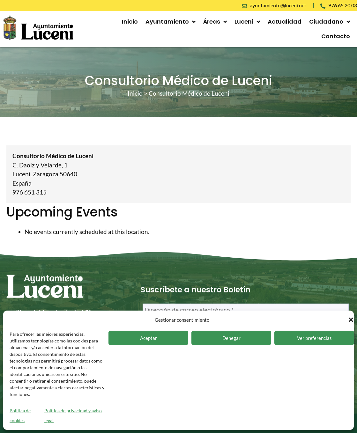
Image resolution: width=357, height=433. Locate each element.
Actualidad (284, 22)
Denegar (231, 338)
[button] (351, 320)
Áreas (215, 22)
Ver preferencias (314, 338)
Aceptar (148, 338)
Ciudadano (329, 22)
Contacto (335, 36)
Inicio (130, 22)
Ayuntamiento (170, 22)
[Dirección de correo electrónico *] (246, 310)
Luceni (247, 22)
